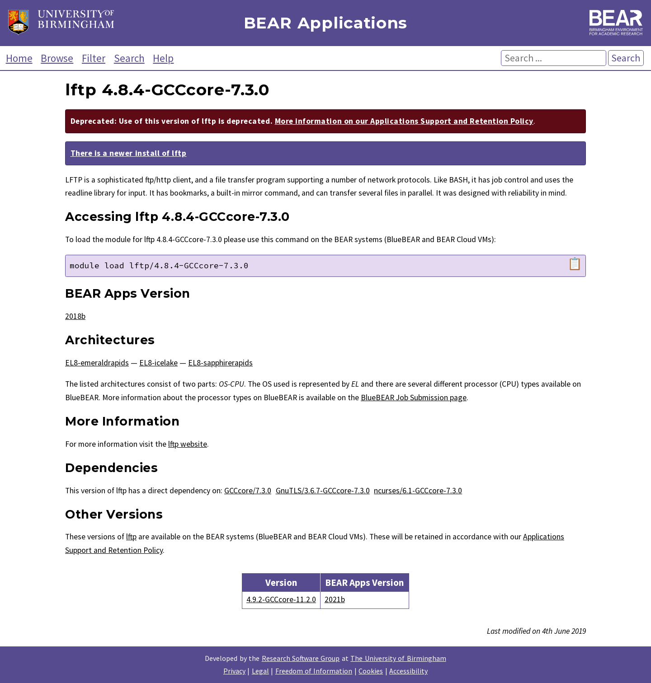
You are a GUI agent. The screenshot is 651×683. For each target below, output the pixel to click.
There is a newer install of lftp (129, 153)
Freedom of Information (314, 670)
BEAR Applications (325, 23)
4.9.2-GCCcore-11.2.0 (281, 599)
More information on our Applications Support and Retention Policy (404, 121)
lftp (131, 537)
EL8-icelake (158, 363)
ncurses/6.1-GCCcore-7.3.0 (418, 491)
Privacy (234, 670)
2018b (75, 316)
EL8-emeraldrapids (97, 363)
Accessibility (408, 670)
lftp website (187, 444)
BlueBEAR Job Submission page (414, 397)
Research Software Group (301, 658)
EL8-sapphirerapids (220, 363)
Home (19, 58)
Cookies (371, 670)
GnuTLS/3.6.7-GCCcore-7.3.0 (323, 491)
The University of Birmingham (398, 658)
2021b (335, 599)
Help (163, 58)
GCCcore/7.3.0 (247, 491)
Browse (57, 58)
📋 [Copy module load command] (574, 264)
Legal (260, 670)
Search (129, 58)
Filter (93, 58)
